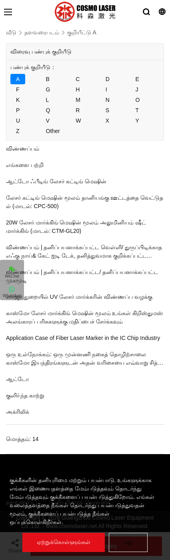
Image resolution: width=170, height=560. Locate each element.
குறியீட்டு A (81, 32)
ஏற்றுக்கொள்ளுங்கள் (63, 542)
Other (53, 131)
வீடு (11, 32)
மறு (128, 542)
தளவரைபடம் (41, 32)
